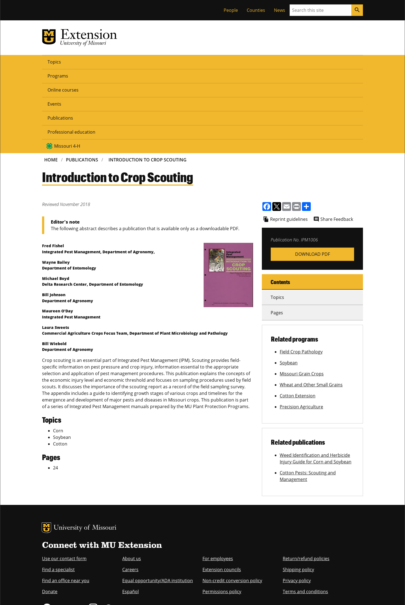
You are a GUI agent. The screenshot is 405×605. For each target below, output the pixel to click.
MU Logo (46, 443)
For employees (218, 474)
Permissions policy (222, 507)
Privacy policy (297, 496)
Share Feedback (336, 135)
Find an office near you (65, 496)
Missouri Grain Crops (302, 289)
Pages (277, 228)
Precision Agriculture (301, 322)
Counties (256, 10)
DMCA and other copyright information (179, 593)
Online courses (119, 62)
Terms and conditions (305, 507)
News (279, 10)
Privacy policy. (224, 593)
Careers (130, 485)
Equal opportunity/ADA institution (157, 496)
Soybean (289, 278)
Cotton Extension (297, 311)
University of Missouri (85, 443)
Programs (82, 62)
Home (51, 75)
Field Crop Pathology (301, 267)
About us (131, 474)
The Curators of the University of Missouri (93, 582)
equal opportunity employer (80, 557)
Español (130, 507)
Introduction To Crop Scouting (148, 75)
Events (152, 62)
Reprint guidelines (289, 135)
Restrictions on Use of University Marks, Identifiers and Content (94, 593)
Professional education (231, 62)
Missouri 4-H (285, 62)
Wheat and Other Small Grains (311, 300)
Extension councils (222, 485)
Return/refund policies (306, 474)
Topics (54, 62)
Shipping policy (298, 485)
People (231, 10)
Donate (49, 507)
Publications (183, 62)
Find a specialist (58, 485)
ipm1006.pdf (312, 170)
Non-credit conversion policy (232, 496)
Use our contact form (64, 474)
